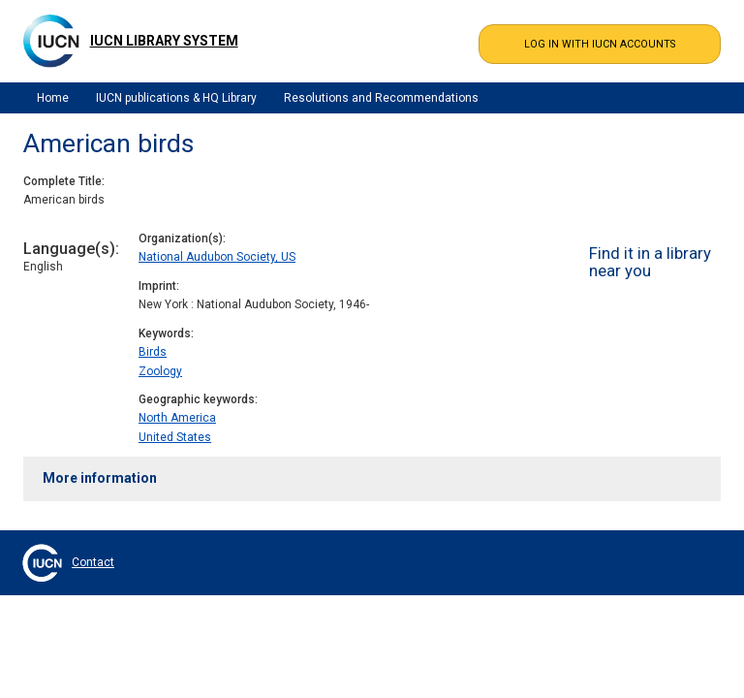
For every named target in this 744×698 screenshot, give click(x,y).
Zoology (160, 371)
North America (177, 418)
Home (53, 98)
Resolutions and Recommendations (381, 98)
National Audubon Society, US (217, 257)
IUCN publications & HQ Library (176, 98)
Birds (153, 352)
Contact (93, 562)
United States (175, 437)
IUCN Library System (164, 40)
